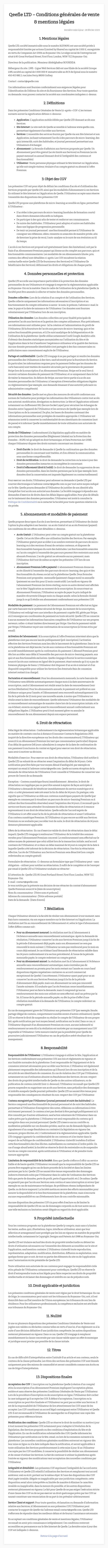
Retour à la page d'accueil (54, 1536)
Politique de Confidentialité (22, 502)
